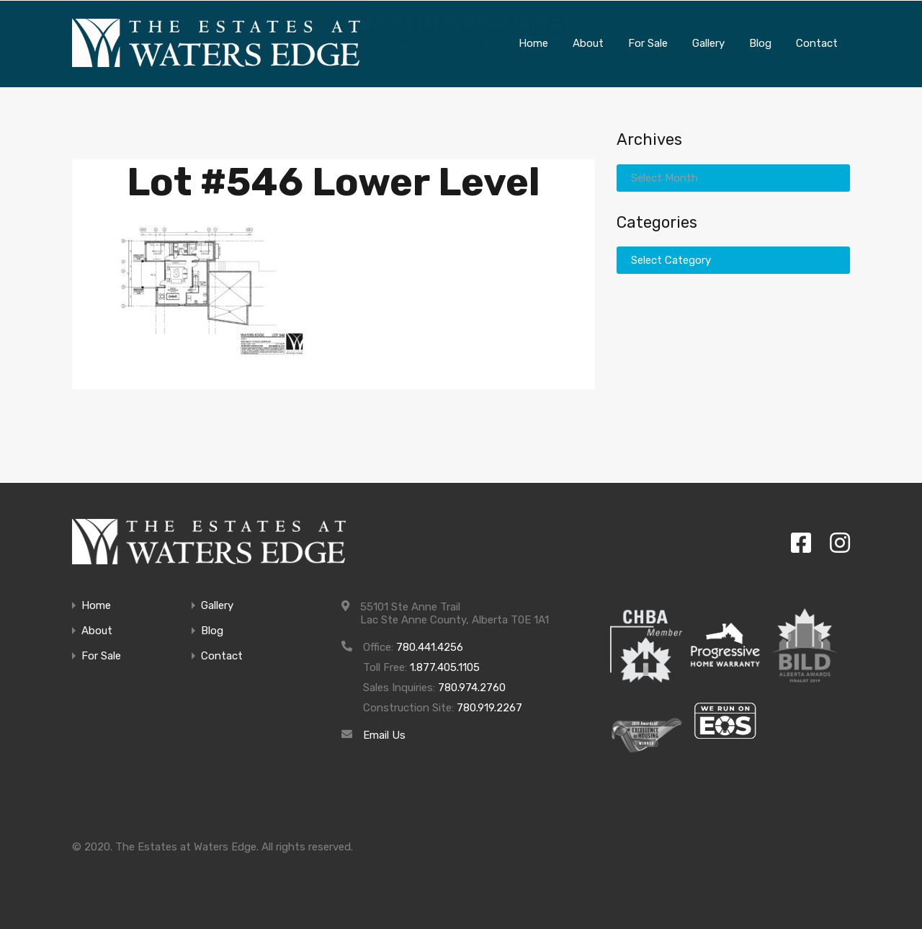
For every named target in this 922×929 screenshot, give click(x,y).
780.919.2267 (489, 707)
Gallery (217, 605)
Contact (222, 655)
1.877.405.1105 (445, 666)
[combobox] (733, 176)
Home (96, 605)
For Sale (101, 655)
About (96, 630)
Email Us (384, 734)
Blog (212, 630)
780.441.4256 (429, 646)
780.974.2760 (472, 686)
